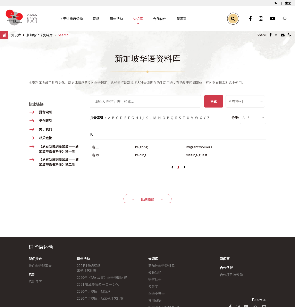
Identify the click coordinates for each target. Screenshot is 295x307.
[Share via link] (289, 35)
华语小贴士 (156, 293)
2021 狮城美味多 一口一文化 (98, 284)
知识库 (138, 18)
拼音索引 (96, 118)
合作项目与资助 (231, 274)
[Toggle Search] (233, 18)
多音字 (153, 286)
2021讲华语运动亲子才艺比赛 (89, 268)
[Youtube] (274, 19)
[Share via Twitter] (276, 35)
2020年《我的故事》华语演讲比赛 (102, 277)
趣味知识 (154, 272)
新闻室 (181, 18)
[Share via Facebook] (270, 35)
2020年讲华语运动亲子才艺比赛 (100, 298)
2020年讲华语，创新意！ (95, 291)
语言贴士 (154, 279)
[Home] (4, 35)
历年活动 (116, 18)
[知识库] (16, 35)
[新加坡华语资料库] (39, 35)
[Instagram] (263, 19)
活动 (96, 18)
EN (275, 3)
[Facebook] (252, 19)
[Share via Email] (283, 35)
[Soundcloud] (286, 19)
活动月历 (35, 281)
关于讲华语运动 (71, 18)
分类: (231, 118)
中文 (288, 3)
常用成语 (154, 300)
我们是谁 (35, 258)
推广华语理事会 (40, 265)
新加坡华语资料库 (161, 265)
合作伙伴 (159, 18)
